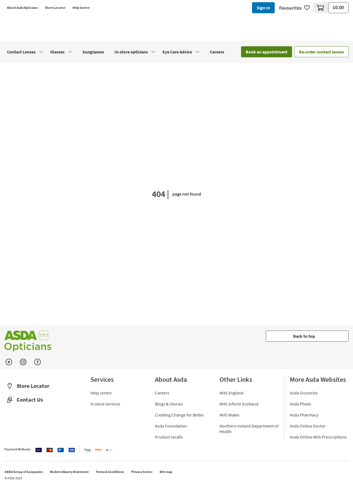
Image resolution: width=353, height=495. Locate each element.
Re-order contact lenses (321, 52)
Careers (217, 52)
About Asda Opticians (22, 8)
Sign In (263, 7)
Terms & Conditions (110, 472)
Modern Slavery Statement (69, 472)
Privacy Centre (142, 472)
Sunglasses (93, 52)
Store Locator (55, 8)
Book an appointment (266, 52)
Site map (166, 472)
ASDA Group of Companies (24, 472)
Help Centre (81, 8)
